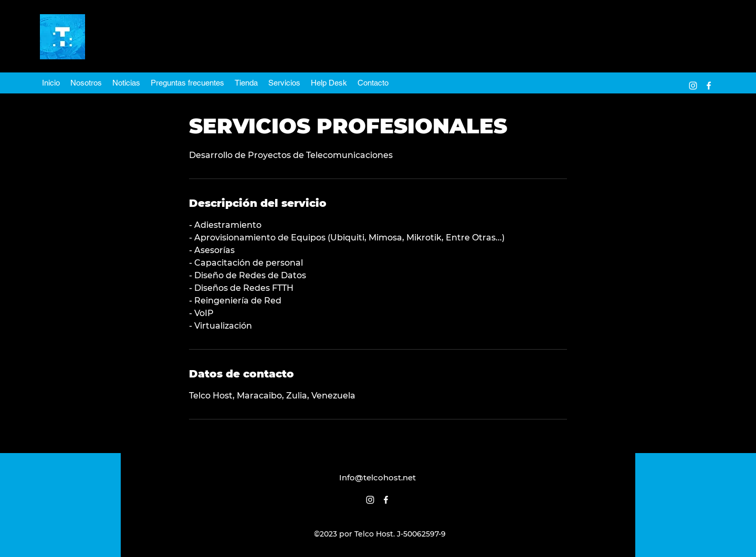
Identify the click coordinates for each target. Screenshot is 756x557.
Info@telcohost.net (377, 477)
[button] (284, 83)
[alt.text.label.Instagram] (693, 85)
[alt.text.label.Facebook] (709, 85)
